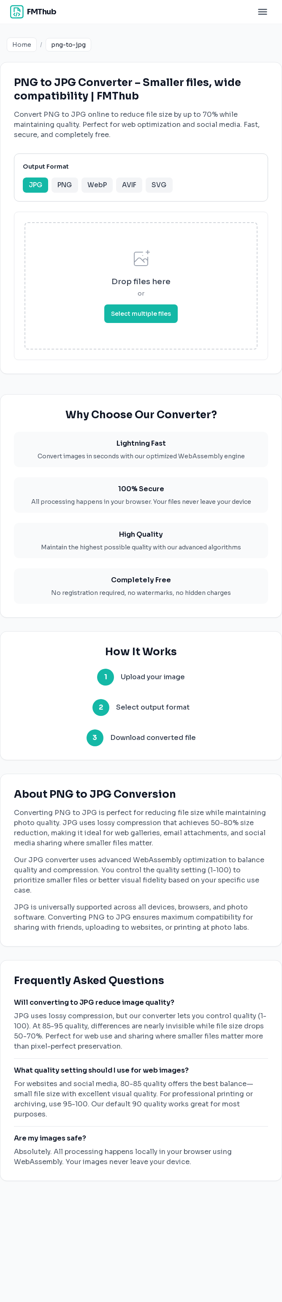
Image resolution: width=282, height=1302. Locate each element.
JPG (38, 187)
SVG (173, 187)
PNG (70, 187)
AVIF (141, 187)
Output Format (47, 168)
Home (21, 44)
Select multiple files (141, 318)
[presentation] (141, 290)
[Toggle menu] (262, 12)
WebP (106, 187)
